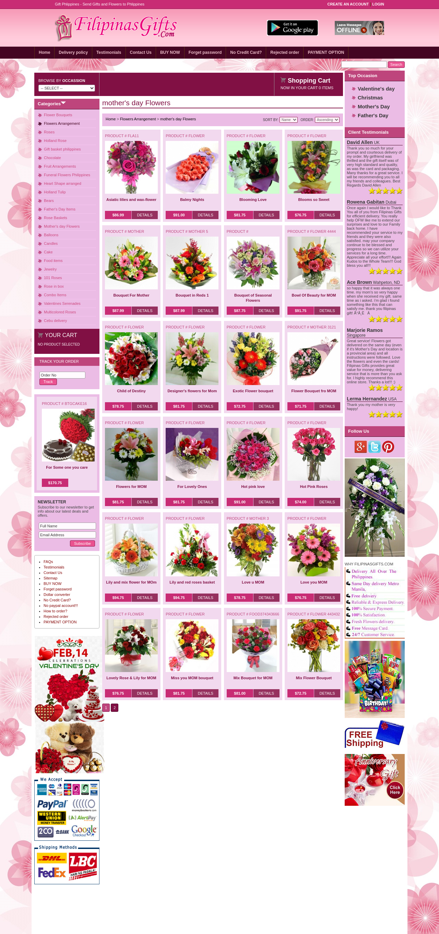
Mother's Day (374, 106)
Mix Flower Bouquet (314, 678)
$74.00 (301, 502)
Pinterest (388, 447)
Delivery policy (73, 52)
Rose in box (54, 286)
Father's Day (373, 115)
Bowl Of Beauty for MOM (314, 295)
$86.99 (118, 215)
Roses (49, 132)
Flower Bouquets (58, 115)
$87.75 (240, 311)
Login (378, 4)
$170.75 (55, 483)
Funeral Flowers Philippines (67, 175)
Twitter (374, 447)
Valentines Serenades (62, 303)
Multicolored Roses (60, 312)
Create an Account (348, 4)
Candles (51, 243)
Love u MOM (253, 582)
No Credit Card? (246, 52)
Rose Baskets (55, 218)
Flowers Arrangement (62, 123)
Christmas (370, 97)
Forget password (205, 52)
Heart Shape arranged (62, 183)
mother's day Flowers (178, 119)
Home (44, 52)
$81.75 (240, 215)
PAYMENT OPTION (326, 52)
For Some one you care (67, 467)
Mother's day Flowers (62, 226)
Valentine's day (376, 89)
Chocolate (52, 158)
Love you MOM (313, 582)
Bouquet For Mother (131, 295)
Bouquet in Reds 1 (192, 295)
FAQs (48, 562)
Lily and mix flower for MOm (131, 582)
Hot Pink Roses (314, 486)
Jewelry (50, 269)
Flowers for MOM (131, 486)
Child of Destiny (131, 391)
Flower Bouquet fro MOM (314, 391)
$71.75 (301, 406)
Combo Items (55, 295)
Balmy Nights (192, 199)
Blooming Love (252, 199)
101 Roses (53, 278)
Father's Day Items (59, 209)
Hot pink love (253, 486)
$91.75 (301, 311)
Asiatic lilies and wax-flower (131, 199)
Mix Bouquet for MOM (253, 678)
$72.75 (240, 406)
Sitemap (50, 578)
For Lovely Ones (192, 486)
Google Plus (361, 447)
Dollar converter (57, 594)
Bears (49, 201)
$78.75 (118, 406)
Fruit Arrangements (60, 166)
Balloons (51, 235)
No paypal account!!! (61, 605)
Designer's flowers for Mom (192, 391)
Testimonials (108, 52)
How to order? (55, 611)
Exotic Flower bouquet (253, 391)
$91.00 (179, 215)
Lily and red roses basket (192, 582)
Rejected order (284, 52)
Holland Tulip (55, 192)
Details (144, 215)
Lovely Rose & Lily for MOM (131, 678)
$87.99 (118, 311)
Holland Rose (55, 141)
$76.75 (301, 215)
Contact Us (141, 52)
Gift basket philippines (62, 149)
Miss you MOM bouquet (192, 678)
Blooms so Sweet (313, 199)
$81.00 (240, 693)
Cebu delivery (55, 321)
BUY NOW (170, 52)
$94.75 (118, 598)
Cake (48, 252)
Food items (53, 261)
